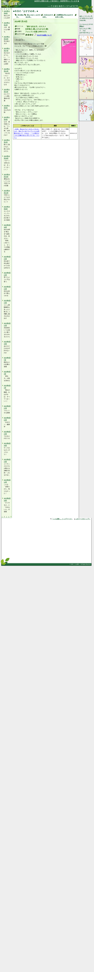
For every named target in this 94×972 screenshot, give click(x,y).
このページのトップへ (82, 519)
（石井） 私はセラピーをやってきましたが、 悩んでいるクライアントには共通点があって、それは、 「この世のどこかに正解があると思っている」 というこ (26, 133)
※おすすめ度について (44, 35)
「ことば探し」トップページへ (62, 519)
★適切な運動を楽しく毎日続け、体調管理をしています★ (61, 1)
